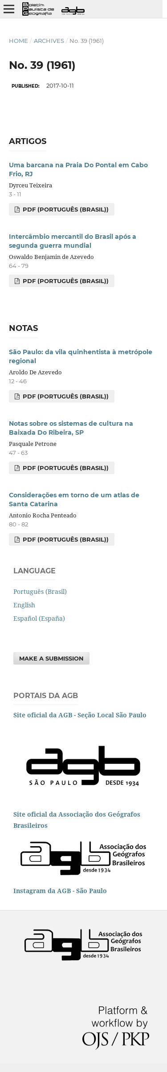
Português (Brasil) (40, 591)
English (24, 605)
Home (18, 40)
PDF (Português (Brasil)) (65, 209)
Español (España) (39, 618)
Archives (49, 40)
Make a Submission (51, 658)
